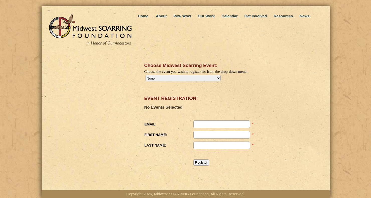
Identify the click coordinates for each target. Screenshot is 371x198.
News (304, 16)
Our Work (206, 16)
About (161, 16)
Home (143, 16)
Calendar (229, 16)
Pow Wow (182, 16)
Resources (283, 16)
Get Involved (255, 16)
